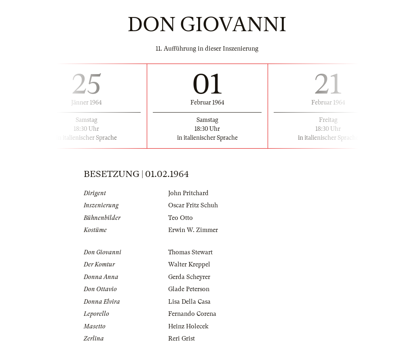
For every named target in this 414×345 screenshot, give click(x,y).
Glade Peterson (188, 289)
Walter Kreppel (189, 264)
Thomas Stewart (190, 252)
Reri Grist (181, 338)
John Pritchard (188, 193)
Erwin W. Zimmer (193, 230)
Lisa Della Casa (189, 301)
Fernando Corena (192, 313)
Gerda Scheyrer (189, 277)
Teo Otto (180, 217)
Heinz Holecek (188, 326)
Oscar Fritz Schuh (193, 205)
